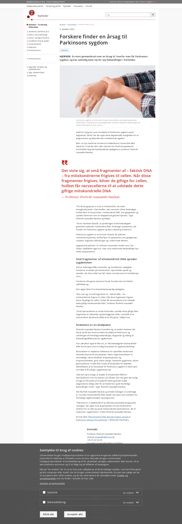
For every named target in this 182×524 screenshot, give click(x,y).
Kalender (33, 75)
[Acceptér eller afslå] (45, 492)
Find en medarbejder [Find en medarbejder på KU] (126, 2)
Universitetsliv (35, 44)
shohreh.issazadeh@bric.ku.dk (101, 437)
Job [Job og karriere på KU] (137, 2)
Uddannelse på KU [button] (35, 6)
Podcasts (32, 47)
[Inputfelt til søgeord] (128, 15)
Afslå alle (48, 514)
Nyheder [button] (67, 6)
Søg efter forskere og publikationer (38, 68)
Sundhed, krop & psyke (39, 41)
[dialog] (91, 484)
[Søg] (153, 15)
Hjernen (64, 50)
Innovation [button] (78, 6)
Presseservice (35, 50)
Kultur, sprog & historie (39, 38)
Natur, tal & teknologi (38, 34)
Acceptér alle (75, 514)
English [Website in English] (149, 2)
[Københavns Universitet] (31, 15)
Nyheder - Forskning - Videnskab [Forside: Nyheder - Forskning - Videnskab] (38, 25)
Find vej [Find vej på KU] (113, 2)
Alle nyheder (72, 24)
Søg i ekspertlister (36, 72)
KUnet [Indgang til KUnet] (142, 2)
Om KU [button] (89, 6)
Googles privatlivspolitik (52, 483)
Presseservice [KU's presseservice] (35, 58)
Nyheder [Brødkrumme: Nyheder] (62, 24)
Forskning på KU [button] (53, 6)
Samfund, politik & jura (39, 31)
